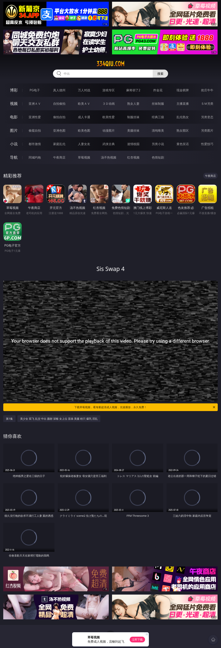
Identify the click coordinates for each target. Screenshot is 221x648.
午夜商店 (59, 157)
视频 (14, 103)
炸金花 (157, 90)
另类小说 (158, 144)
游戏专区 (108, 90)
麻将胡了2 (133, 90)
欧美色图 (84, 130)
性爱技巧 (207, 144)
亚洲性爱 (35, 117)
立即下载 (137, 639)
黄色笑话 (182, 144)
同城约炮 (35, 157)
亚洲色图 (59, 130)
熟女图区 (182, 130)
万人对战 (84, 90)
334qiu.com (110, 64)
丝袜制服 (158, 103)
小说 (14, 143)
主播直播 (182, 103)
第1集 (9, 418)
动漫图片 (108, 130)
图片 (14, 130)
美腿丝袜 (133, 130)
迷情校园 (133, 144)
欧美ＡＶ (84, 103)
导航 (14, 157)
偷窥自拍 (35, 130)
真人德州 (59, 90)
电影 (14, 117)
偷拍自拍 (59, 117)
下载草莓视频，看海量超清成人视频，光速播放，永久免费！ (145, 407)
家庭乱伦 (59, 144)
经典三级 (158, 117)
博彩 (14, 90)
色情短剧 (158, 157)
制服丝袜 (133, 117)
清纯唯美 (158, 130)
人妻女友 (84, 144)
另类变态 (207, 117)
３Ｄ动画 (108, 103)
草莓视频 (84, 157)
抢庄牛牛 (207, 90)
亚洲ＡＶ (35, 103)
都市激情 (35, 144)
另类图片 (207, 130)
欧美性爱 (108, 117)
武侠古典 (108, 144)
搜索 (160, 73)
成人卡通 (84, 117)
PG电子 (35, 90)
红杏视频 (133, 157)
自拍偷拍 (59, 103)
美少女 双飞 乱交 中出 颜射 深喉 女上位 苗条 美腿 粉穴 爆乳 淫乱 (59, 418)
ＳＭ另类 (207, 103)
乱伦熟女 (182, 117)
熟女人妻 (133, 103)
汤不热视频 (108, 157)
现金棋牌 (182, 90)
